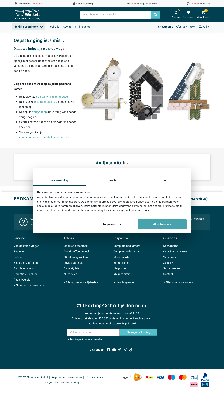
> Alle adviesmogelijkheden (81, 282)
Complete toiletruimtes (127, 251)
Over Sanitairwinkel (175, 251)
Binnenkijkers (121, 263)
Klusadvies (70, 274)
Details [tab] (112, 180)
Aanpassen (112, 224)
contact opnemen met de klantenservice (44, 137)
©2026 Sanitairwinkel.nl (33, 377)
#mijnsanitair (83, 27)
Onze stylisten (72, 268)
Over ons (170, 237)
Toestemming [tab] (59, 180)
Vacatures (169, 257)
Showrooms (165, 27)
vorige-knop (39, 112)
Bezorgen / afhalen (26, 263)
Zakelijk (204, 27)
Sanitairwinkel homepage (52, 97)
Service (19, 237)
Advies (67, 27)
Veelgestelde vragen (26, 246)
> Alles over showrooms (178, 282)
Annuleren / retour (25, 268)
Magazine (119, 268)
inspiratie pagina (44, 102)
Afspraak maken (186, 27)
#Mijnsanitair (121, 274)
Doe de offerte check (77, 251)
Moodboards (121, 257)
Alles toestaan (162, 224)
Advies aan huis (73, 263)
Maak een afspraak (76, 246)
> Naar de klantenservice (29, 285)
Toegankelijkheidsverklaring (61, 382)
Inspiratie (53, 27)
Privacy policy (94, 377)
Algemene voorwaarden (67, 377)
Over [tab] (165, 180)
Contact (168, 274)
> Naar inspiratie (123, 282)
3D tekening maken (76, 257)
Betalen (18, 257)
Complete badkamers (126, 246)
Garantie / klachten (26, 274)
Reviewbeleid (22, 280)
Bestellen (19, 251)
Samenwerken (172, 268)
